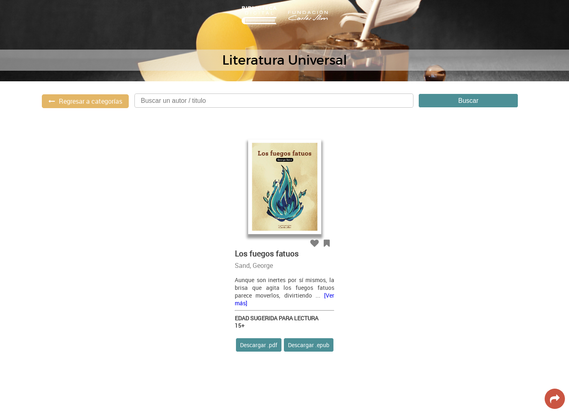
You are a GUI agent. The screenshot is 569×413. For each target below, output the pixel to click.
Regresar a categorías (90, 101)
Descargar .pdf (258, 345)
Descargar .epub (308, 345)
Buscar (468, 100)
